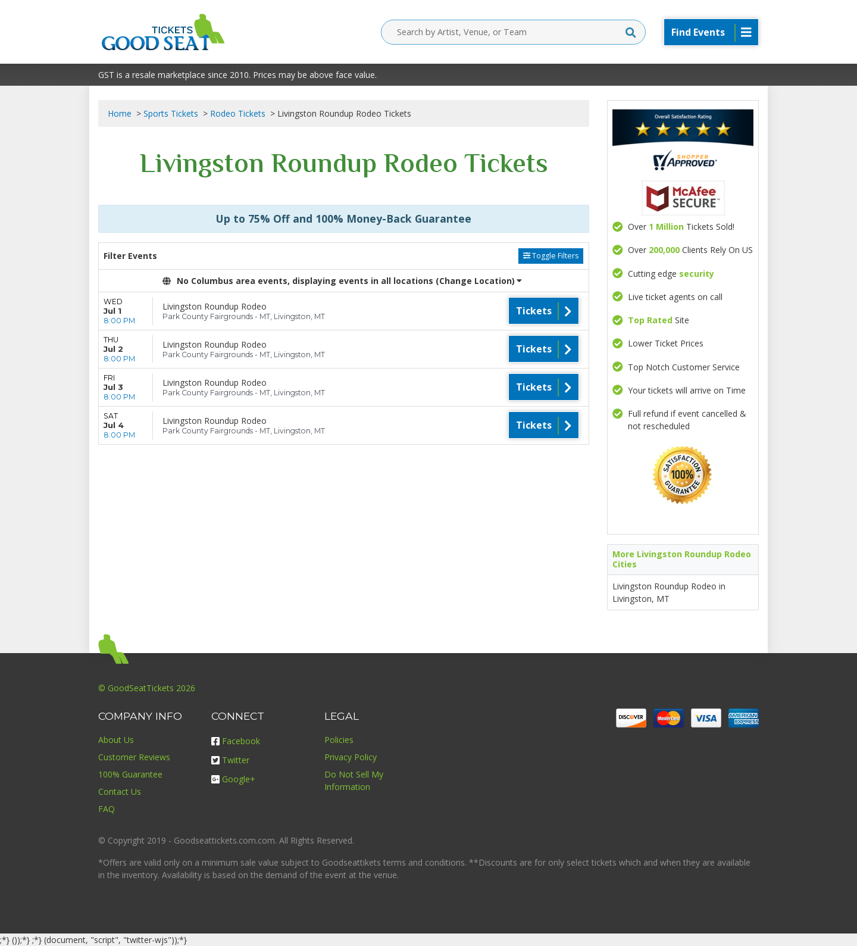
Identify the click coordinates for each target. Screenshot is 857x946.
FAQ (106, 808)
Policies (339, 739)
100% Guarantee (130, 774)
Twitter (230, 760)
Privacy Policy (350, 757)
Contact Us (119, 791)
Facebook (235, 741)
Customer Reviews (134, 757)
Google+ (233, 779)
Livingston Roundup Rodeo (214, 306)
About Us (116, 739)
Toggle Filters (550, 256)
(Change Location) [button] (479, 280)
